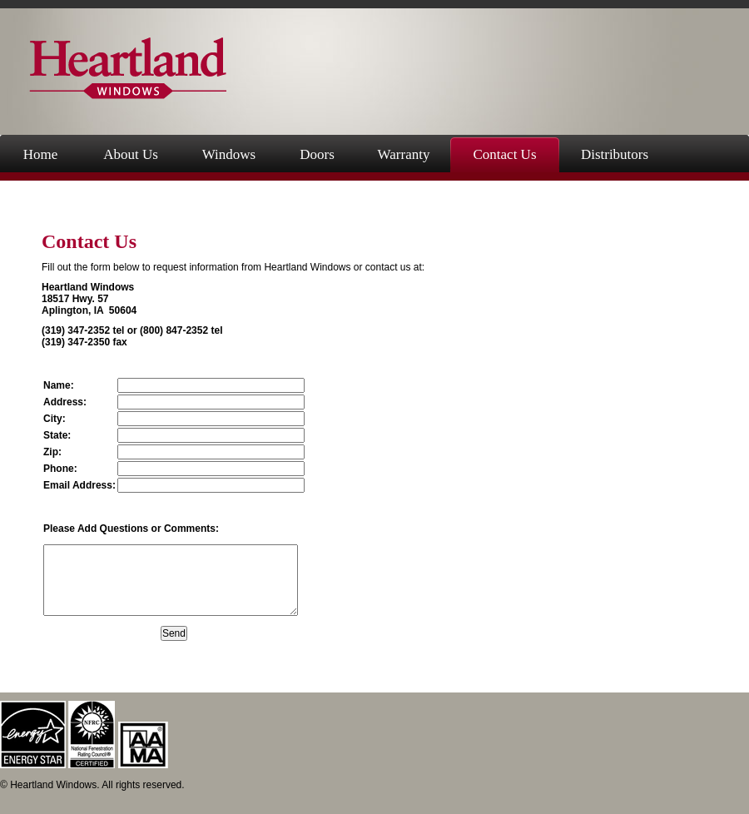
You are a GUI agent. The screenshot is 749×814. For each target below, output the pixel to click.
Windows (228, 154)
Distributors (614, 154)
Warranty (404, 154)
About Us (130, 154)
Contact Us (504, 154)
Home (40, 154)
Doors (317, 154)
